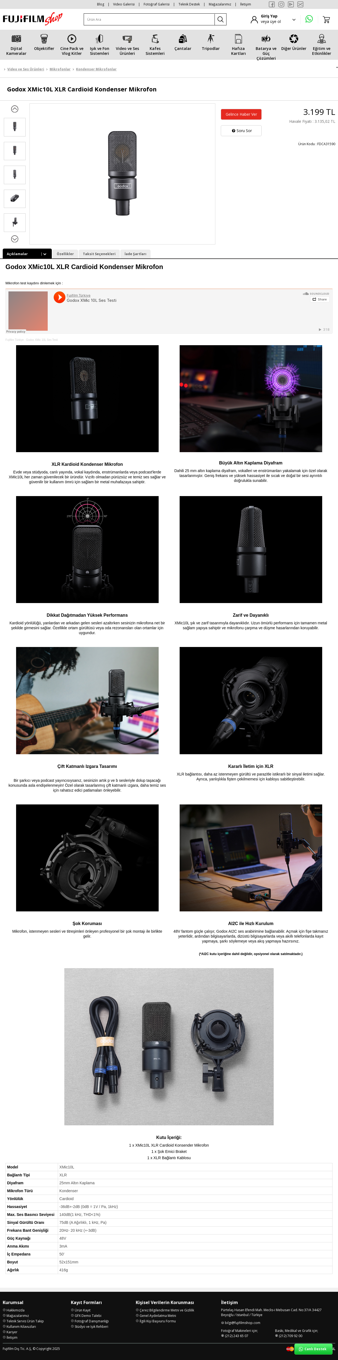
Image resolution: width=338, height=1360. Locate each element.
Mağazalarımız (220, 4)
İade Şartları (135, 254)
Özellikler (65, 254)
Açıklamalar (27, 254)
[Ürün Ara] (149, 19)
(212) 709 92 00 (290, 1336)
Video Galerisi (124, 4)
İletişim (245, 4)
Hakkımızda (16, 1310)
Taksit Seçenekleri (99, 254)
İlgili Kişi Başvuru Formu (158, 1321)
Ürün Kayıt (82, 1310)
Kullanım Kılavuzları (21, 1326)
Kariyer (12, 1332)
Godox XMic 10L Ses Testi (42, 339)
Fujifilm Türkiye (14, 339)
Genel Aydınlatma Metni (158, 1315)
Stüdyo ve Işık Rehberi (91, 1326)
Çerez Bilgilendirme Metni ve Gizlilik (167, 1310)
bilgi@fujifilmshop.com (242, 1322)
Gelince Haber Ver (241, 114)
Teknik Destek (189, 4)
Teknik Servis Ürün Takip (25, 1321)
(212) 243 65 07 (236, 1336)
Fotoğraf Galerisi (157, 4)
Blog (100, 4)
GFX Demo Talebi (88, 1315)
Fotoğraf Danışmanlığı (92, 1321)
